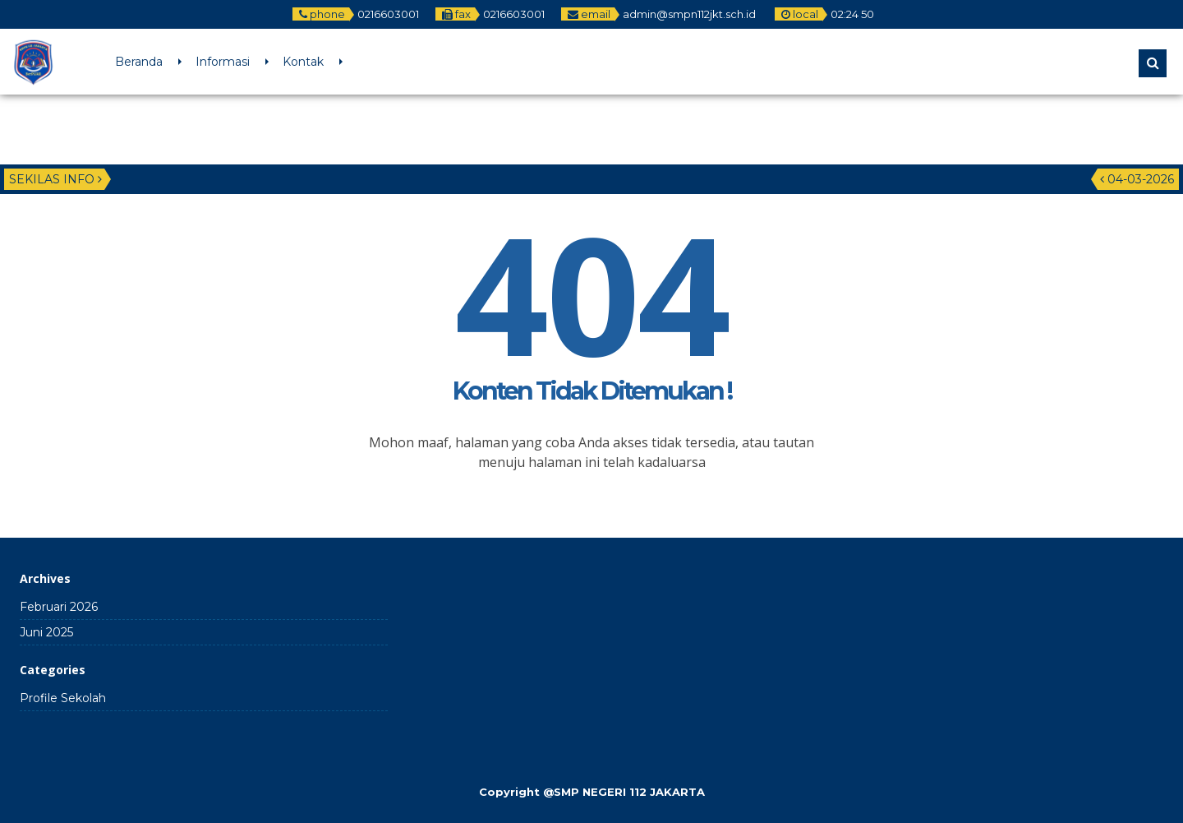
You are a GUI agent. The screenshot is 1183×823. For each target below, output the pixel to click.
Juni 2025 (46, 632)
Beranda (139, 61)
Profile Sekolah (63, 698)
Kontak (303, 61)
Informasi (223, 61)
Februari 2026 (59, 606)
